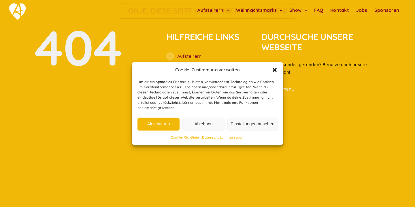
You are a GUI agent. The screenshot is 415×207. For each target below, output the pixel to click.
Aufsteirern (189, 56)
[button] (275, 70)
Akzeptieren (158, 124)
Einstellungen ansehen (252, 124)
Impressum (235, 137)
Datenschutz (212, 137)
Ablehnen (203, 124)
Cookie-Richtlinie (185, 137)
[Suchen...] (316, 89)
